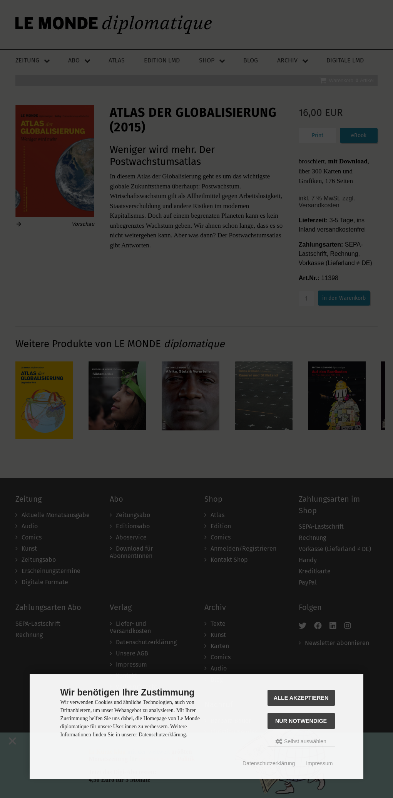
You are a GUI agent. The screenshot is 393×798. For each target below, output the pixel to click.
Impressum (319, 763)
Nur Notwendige (301, 721)
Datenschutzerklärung (268, 763)
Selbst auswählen (301, 741)
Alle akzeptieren (301, 698)
